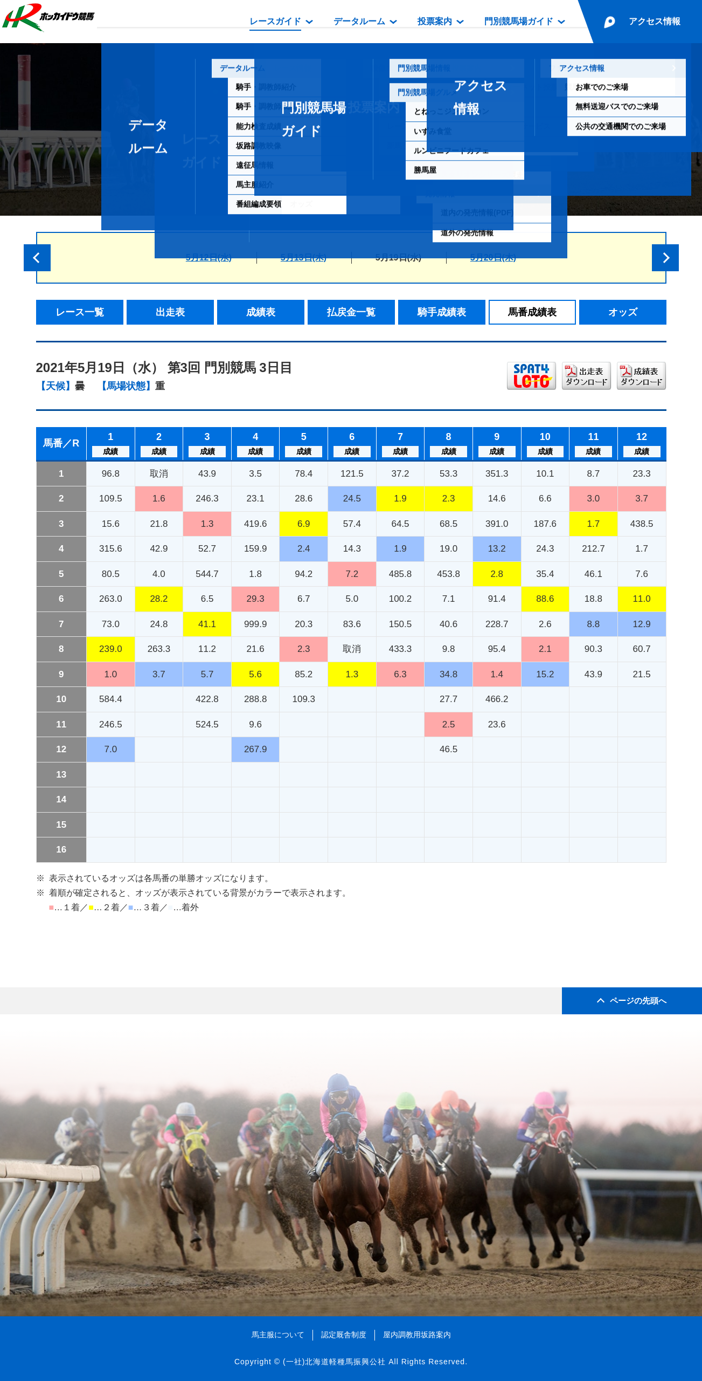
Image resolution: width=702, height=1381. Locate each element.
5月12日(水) (209, 257)
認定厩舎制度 (343, 1334)
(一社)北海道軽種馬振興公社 (334, 1361)
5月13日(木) (303, 257)
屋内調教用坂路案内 (417, 1334)
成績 (110, 451)
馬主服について (278, 1334)
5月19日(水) (398, 257)
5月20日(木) (493, 257)
